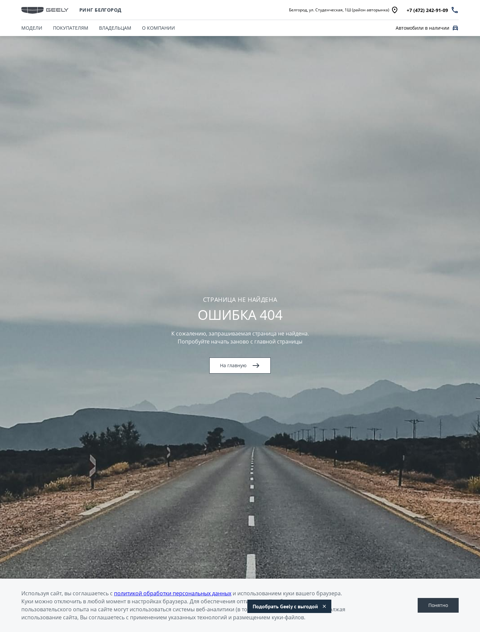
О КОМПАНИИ (158, 28)
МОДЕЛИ (31, 28)
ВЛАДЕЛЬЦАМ (115, 28)
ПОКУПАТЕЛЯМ (70, 28)
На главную (240, 366)
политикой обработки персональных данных (172, 593)
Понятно (438, 605)
